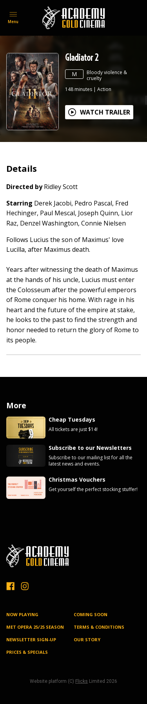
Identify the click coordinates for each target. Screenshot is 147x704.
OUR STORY (87, 639)
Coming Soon (90, 614)
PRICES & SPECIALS (27, 652)
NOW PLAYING (22, 614)
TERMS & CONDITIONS (99, 627)
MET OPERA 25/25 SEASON (35, 627)
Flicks (81, 681)
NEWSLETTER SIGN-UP (31, 639)
